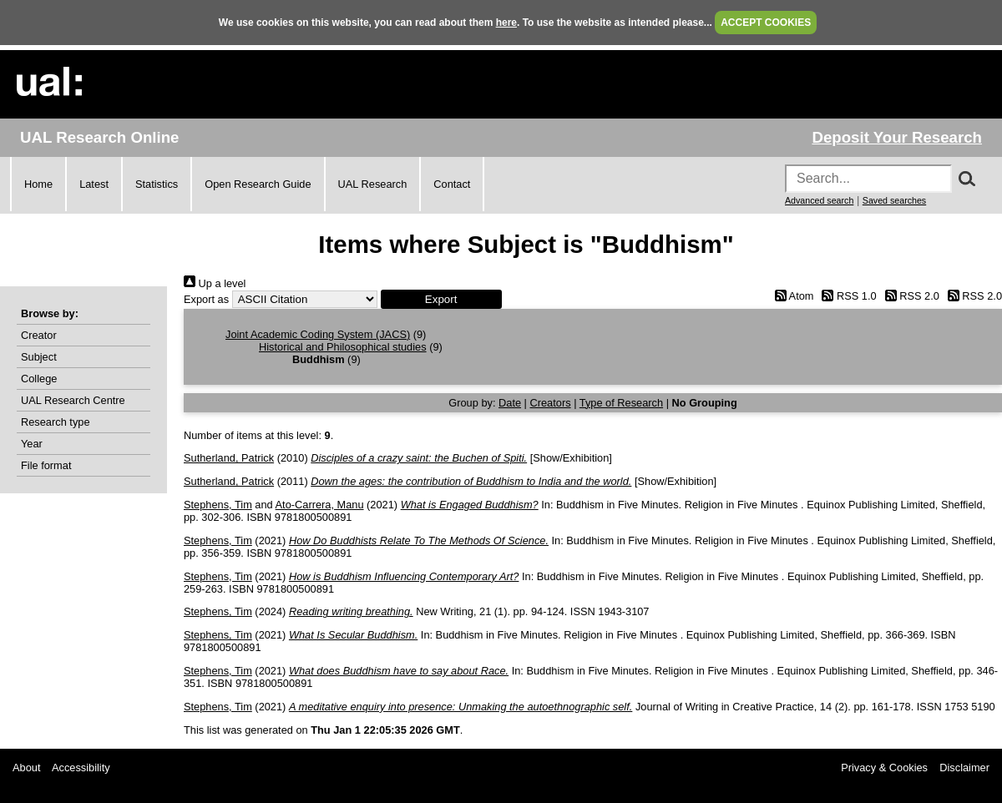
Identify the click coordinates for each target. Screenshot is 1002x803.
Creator (39, 335)
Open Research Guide (258, 184)
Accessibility (81, 767)
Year (32, 443)
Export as (206, 299)
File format (46, 465)
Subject (39, 357)
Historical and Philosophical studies (343, 347)
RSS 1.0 (847, 296)
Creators (550, 402)
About (26, 767)
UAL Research (372, 184)
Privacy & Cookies (884, 767)
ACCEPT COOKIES (766, 22)
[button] (441, 299)
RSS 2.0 (909, 296)
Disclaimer (964, 767)
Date (509, 402)
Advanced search (819, 200)
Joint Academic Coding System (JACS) (317, 334)
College (39, 378)
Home (38, 184)
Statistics (156, 184)
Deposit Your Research (897, 137)
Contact (451, 184)
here (506, 22)
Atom (791, 296)
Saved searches (894, 200)
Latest (94, 184)
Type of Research (621, 402)
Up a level (214, 283)
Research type (55, 422)
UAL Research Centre (73, 400)
